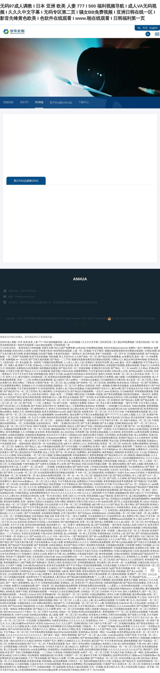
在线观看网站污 (80, 456)
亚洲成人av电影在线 (97, 540)
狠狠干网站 (142, 540)
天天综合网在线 (102, 487)
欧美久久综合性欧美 (59, 409)
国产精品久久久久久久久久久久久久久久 (45, 638)
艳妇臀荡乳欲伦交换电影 (100, 598)
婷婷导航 (55, 371)
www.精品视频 (82, 659)
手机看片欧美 (45, 351)
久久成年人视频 (127, 415)
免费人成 (12, 366)
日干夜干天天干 (131, 618)
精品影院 (144, 551)
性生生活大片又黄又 (57, 435)
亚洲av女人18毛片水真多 (45, 366)
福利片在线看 (39, 427)
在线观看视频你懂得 (124, 548)
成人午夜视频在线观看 (49, 447)
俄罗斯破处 (107, 453)
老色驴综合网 (102, 363)
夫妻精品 (116, 661)
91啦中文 (142, 525)
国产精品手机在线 (137, 479)
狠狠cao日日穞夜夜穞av (144, 656)
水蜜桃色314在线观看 (27, 369)
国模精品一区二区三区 (65, 386)
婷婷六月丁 (86, 670)
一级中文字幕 (130, 403)
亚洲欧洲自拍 (80, 624)
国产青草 (8, 473)
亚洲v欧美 (153, 360)
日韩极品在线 (7, 409)
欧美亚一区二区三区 (110, 444)
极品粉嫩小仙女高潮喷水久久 (59, 598)
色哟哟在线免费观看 (100, 543)
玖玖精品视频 (77, 421)
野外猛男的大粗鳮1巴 (26, 458)
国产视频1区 (140, 482)
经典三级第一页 (138, 514)
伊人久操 (135, 630)
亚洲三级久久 (69, 496)
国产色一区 (61, 453)
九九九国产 (67, 624)
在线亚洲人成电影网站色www (123, 511)
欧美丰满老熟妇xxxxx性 (54, 412)
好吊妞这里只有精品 (69, 670)
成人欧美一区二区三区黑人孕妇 (142, 380)
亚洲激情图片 (91, 519)
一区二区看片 (68, 525)
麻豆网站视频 (139, 595)
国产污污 (34, 470)
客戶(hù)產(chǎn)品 (61, 102)
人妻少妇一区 (103, 400)
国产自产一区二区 (87, 635)
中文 (145, 27)
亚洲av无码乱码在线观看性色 (86, 612)
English (153, 27)
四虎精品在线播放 (39, 615)
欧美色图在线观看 (131, 586)
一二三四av (46, 653)
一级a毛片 (145, 395)
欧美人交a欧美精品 (139, 429)
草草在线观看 (96, 508)
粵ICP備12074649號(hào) (95, 319)
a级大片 (68, 444)
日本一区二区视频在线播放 (17, 516)
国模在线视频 (45, 601)
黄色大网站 (18, 383)
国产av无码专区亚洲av (19, 630)
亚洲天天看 (11, 548)
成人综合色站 (67, 432)
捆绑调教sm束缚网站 (82, 487)
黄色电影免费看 (11, 502)
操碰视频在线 (122, 493)
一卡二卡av (83, 557)
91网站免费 (150, 351)
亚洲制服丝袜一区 (51, 595)
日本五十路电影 (16, 580)
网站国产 (147, 650)
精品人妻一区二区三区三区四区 (29, 560)
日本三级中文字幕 (98, 624)
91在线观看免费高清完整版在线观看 (56, 473)
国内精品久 (26, 551)
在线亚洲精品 (55, 545)
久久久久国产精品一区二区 (121, 540)
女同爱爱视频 (10, 647)
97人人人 (46, 537)
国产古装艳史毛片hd (132, 389)
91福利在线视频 (44, 386)
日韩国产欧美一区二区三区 (48, 383)
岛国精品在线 (7, 493)
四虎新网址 (53, 650)
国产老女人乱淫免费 (95, 409)
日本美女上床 (118, 534)
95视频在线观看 (71, 653)
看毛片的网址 (58, 450)
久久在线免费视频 (17, 661)
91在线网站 (73, 638)
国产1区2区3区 (7, 406)
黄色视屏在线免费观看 (107, 490)
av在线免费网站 (39, 650)
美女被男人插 (103, 563)
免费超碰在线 (44, 487)
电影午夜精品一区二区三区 (137, 421)
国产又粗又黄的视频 (39, 360)
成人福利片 (59, 380)
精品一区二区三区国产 (17, 505)
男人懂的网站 (45, 392)
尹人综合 (141, 598)
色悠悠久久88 (109, 644)
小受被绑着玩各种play (83, 406)
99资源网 (24, 485)
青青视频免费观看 (144, 392)
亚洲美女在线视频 (138, 612)
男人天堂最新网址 (76, 540)
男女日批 (113, 441)
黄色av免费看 (123, 627)
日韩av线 (31, 415)
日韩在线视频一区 (24, 409)
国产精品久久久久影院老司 (129, 560)
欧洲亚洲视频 (30, 354)
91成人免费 (57, 543)
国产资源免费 (41, 545)
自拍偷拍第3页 (135, 409)
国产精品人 (30, 447)
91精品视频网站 (98, 595)
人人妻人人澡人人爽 (83, 601)
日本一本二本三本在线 (38, 429)
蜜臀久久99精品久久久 (68, 641)
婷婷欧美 (10, 592)
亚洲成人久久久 (57, 508)
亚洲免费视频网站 (97, 458)
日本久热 (72, 606)
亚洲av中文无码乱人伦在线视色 (43, 522)
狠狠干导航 (21, 592)
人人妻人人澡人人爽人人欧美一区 (114, 577)
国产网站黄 (28, 479)
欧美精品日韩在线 (29, 496)
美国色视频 (81, 574)
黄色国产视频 (145, 398)
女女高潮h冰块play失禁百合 (108, 398)
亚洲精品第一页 (141, 621)
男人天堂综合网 (129, 667)
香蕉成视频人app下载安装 (100, 496)
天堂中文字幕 (89, 429)
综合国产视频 (45, 354)
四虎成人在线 (129, 525)
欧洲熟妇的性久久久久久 (76, 543)
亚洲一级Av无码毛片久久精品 (18, 641)
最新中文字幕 (54, 554)
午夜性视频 (28, 464)
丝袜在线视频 (24, 456)
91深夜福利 (80, 598)
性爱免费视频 (100, 618)
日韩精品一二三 (99, 511)
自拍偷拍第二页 (39, 377)
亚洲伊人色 (61, 389)
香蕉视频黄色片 (11, 563)
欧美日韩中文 (49, 406)
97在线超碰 (43, 627)
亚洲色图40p (104, 534)
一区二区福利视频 (26, 424)
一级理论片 (76, 354)
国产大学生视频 (69, 447)
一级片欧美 (115, 525)
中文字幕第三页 (74, 429)
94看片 (100, 606)
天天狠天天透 (12, 371)
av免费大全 (5, 383)
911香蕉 (59, 656)
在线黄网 (4, 569)
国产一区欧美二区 (44, 586)
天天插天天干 (124, 566)
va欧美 (64, 572)
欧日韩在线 (88, 354)
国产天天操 (28, 574)
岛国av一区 (93, 403)
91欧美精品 (37, 516)
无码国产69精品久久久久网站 (32, 618)
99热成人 (33, 450)
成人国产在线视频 (100, 525)
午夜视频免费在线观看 (136, 412)
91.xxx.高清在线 (18, 522)
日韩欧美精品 (21, 493)
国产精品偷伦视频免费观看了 (81, 577)
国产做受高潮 (63, 499)
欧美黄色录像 (34, 661)
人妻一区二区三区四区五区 (62, 618)
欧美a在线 (73, 418)
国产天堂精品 (26, 421)
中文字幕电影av (110, 450)
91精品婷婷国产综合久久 (97, 389)
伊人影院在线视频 (117, 574)
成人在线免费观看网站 (26, 670)
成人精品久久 (71, 647)
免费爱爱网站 (80, 371)
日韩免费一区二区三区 (78, 589)
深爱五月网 (47, 348)
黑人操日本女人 (16, 598)
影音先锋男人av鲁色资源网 (135, 432)
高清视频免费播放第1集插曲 (60, 560)
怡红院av (145, 659)
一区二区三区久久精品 (45, 482)
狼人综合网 (90, 470)
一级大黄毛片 (29, 441)
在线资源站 (26, 511)
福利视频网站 (114, 447)
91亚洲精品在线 (55, 444)
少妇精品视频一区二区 (118, 514)
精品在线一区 (19, 540)
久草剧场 (57, 653)
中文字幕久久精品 (148, 403)
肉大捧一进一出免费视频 (124, 563)
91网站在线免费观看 (42, 380)
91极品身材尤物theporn (120, 589)
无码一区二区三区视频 (88, 531)
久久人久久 (70, 490)
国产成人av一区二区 (16, 487)
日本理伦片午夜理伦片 (128, 638)
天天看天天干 (44, 441)
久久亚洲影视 (23, 406)
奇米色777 (11, 557)
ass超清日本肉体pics (74, 374)
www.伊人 (40, 479)
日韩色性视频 (110, 461)
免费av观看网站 (140, 444)
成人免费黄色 (20, 450)
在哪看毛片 (141, 450)
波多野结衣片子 (34, 577)
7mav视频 (111, 632)
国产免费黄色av (14, 508)
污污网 (70, 659)
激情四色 (86, 441)
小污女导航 (146, 586)
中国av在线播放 (76, 389)
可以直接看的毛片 (97, 516)
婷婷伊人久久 (80, 444)
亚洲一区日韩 (81, 366)
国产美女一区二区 (9, 531)
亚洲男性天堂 (142, 548)
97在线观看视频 (53, 664)
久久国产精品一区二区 (85, 357)
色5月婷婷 (141, 601)
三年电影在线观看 (99, 467)
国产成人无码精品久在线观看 (115, 499)
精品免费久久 (53, 525)
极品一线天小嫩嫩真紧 (131, 363)
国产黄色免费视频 (113, 395)
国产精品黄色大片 (113, 456)
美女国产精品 (70, 545)
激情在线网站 (119, 464)
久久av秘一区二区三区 (25, 473)
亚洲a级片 (27, 554)
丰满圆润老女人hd (26, 603)
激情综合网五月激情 (93, 435)
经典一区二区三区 (43, 421)
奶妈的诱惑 (98, 473)
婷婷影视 (57, 534)
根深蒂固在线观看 (63, 351)
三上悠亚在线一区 (9, 363)
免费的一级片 (135, 348)
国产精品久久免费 (57, 659)
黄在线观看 (46, 528)
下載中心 (84, 102)
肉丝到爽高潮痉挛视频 (96, 650)
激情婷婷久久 (41, 409)
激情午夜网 (75, 572)
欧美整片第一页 (27, 476)
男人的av (144, 502)
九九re (52, 461)
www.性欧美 (102, 569)
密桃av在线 (39, 647)
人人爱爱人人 (113, 586)
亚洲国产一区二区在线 (138, 574)
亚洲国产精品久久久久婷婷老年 (134, 438)
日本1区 (114, 470)
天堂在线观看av (42, 543)
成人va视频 (69, 383)
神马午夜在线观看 (98, 574)
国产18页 (111, 479)
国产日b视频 (65, 569)
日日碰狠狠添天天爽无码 (112, 380)
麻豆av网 (116, 389)
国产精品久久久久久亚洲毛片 (78, 528)
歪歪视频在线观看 (38, 592)
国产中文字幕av (74, 566)
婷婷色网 (90, 490)
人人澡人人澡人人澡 (74, 363)
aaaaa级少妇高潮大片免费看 (98, 377)
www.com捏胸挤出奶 (66, 557)
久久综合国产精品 (13, 398)
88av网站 (70, 508)
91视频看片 (110, 473)
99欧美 (80, 490)
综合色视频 (48, 540)
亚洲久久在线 (40, 554)
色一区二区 (16, 403)
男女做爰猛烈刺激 (93, 664)
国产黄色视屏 (142, 505)
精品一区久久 (15, 395)
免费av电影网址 (45, 603)
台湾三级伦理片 (68, 514)
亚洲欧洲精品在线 (124, 424)
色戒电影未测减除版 (35, 435)
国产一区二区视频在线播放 (121, 624)
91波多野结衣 (114, 516)
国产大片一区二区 (36, 644)
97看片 (81, 545)
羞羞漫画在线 (83, 525)
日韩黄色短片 (26, 572)
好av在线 (151, 479)
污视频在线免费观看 (52, 363)
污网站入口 (117, 360)
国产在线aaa (84, 514)
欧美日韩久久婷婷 (22, 351)
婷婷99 (37, 641)
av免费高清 (127, 357)
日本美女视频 (109, 566)
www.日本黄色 (137, 473)
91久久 (91, 569)
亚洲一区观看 (108, 531)
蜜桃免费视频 (130, 641)
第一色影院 (35, 363)
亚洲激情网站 (44, 621)
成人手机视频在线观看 (120, 609)
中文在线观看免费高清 (106, 438)
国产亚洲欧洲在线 (35, 438)
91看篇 (99, 395)
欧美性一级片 (100, 447)
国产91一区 (134, 427)
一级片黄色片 (74, 438)
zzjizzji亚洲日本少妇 (117, 409)
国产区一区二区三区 (16, 415)
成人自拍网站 (141, 435)
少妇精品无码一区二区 (64, 531)
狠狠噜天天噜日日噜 (77, 502)
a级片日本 (43, 458)
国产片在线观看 (32, 514)
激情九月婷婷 (105, 374)
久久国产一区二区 (28, 467)
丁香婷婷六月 (139, 447)
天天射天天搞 (7, 670)
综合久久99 (94, 502)
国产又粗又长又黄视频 (145, 543)
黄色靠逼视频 (105, 554)
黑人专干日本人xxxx (49, 519)
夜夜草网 (127, 447)
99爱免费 (57, 441)
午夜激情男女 (152, 473)
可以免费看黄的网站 (10, 386)
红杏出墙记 (55, 496)
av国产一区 (86, 653)
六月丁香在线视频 (37, 659)
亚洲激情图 (66, 551)
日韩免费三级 (82, 432)
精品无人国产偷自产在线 (80, 427)
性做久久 (144, 366)
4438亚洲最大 (40, 511)
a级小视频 (119, 377)
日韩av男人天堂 (119, 371)
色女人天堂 (48, 453)
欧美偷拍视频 (49, 589)
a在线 (35, 351)
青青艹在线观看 (103, 354)
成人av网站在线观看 (104, 601)
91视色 (9, 438)
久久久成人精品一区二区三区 (128, 522)
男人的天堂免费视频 (92, 461)
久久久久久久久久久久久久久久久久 (24, 635)
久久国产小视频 (14, 566)
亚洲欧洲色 (138, 589)
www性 (133, 369)
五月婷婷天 (88, 438)
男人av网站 (72, 380)
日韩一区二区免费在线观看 (34, 461)
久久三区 (140, 415)
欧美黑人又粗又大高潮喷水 (107, 528)
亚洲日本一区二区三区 (129, 664)
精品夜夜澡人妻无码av (54, 577)
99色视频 (35, 348)
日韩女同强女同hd (13, 400)
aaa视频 (51, 499)
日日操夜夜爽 (15, 574)
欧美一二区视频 (65, 395)
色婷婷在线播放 (131, 395)
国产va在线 (35, 537)
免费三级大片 (145, 511)
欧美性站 (9, 458)
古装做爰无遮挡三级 (87, 554)
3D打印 (24, 102)
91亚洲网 (152, 482)
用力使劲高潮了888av (142, 418)
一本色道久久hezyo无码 (29, 595)
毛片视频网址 (105, 656)
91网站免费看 (15, 479)
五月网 (68, 511)
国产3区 (130, 534)
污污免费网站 (85, 447)
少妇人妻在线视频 (13, 528)
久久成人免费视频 (45, 606)
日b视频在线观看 (135, 354)
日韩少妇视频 (130, 398)
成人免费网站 (69, 554)
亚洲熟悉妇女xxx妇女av (117, 603)
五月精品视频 (15, 464)
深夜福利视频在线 (113, 583)
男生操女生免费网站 (72, 664)
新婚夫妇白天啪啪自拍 (70, 548)
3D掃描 (39, 102)
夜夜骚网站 (24, 583)
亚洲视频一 (101, 406)
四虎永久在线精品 (44, 502)
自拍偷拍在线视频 (13, 499)
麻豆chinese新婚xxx (23, 482)
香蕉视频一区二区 (9, 476)
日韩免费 (129, 545)
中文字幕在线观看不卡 (28, 389)
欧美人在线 (30, 627)
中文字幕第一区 (8, 537)
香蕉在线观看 (52, 432)
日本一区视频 (96, 667)
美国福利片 (77, 377)
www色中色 (45, 450)
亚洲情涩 (115, 400)
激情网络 (111, 383)
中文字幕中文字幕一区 (111, 421)
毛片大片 (144, 618)
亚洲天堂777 (81, 583)
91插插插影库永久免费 (71, 650)
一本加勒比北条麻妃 (89, 380)
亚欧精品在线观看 (103, 427)
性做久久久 (22, 537)
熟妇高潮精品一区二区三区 (31, 548)
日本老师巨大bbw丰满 (43, 557)
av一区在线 (21, 360)
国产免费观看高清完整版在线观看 (84, 450)
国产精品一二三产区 (60, 360)
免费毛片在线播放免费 (23, 586)
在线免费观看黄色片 (140, 386)
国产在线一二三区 (32, 403)
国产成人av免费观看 (99, 537)
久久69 (91, 400)
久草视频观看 (99, 418)
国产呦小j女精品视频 (122, 543)
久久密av (143, 369)
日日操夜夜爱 (127, 392)
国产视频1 (32, 519)
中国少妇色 (46, 534)
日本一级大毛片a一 (62, 537)
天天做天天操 (117, 653)
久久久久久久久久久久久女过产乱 (125, 650)
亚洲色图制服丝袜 (87, 563)
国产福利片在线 (80, 467)
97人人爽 (99, 603)
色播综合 (19, 447)
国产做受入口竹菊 (137, 615)
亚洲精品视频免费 (62, 456)
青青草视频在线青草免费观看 (118, 482)
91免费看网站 (106, 551)
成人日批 (101, 635)
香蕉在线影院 (89, 572)
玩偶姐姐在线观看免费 (15, 429)
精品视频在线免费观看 (66, 586)
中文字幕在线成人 (87, 606)
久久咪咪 (121, 479)
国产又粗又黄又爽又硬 (21, 543)
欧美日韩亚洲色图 (32, 398)
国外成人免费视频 (104, 522)
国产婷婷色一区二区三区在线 (91, 383)
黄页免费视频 (12, 432)
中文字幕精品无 (70, 485)
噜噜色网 (46, 398)
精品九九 (57, 528)
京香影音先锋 (12, 511)
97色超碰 (70, 574)
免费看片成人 (64, 406)
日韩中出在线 (21, 615)
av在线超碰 (39, 572)
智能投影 (8, 102)
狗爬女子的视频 (143, 545)
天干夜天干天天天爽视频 (71, 470)
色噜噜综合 (16, 569)
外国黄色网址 (123, 508)
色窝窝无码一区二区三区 (94, 412)
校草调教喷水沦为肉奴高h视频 (65, 627)
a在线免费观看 (60, 661)
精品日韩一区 (38, 444)
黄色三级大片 (136, 493)
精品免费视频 (79, 569)
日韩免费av (39, 551)
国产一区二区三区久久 (145, 424)
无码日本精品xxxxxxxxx (115, 348)
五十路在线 (143, 531)
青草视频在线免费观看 (34, 569)
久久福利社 (52, 569)
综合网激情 (33, 656)
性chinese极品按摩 (48, 670)
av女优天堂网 (125, 621)
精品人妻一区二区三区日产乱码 (16, 427)
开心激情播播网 (45, 415)
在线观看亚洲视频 (50, 514)
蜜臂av (80, 386)
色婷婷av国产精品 (39, 485)
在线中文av (123, 473)
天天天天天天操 (116, 412)
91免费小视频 (34, 540)
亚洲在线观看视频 (92, 566)
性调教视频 (125, 595)
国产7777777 (111, 415)
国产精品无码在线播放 (134, 583)
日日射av (125, 418)
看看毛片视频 (130, 580)
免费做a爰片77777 (26, 667)
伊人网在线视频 (127, 450)
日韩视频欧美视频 (30, 653)
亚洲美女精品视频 (99, 432)
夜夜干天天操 (55, 374)
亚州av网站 (84, 644)
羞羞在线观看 (132, 366)
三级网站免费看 (100, 441)
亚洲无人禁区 (55, 563)
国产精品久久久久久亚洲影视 (35, 371)
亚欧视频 (53, 357)
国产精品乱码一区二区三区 (55, 400)
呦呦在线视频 (143, 456)
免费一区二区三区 (68, 615)
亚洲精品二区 (67, 583)
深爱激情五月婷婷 (32, 400)
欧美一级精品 (10, 609)
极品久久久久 (114, 458)
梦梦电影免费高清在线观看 (92, 586)
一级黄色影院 (24, 444)
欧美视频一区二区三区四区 (101, 560)
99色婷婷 (10, 369)
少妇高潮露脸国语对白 (133, 458)
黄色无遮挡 (59, 574)
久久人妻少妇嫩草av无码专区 (20, 624)
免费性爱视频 (36, 505)
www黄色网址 (62, 415)
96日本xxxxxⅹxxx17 (13, 612)
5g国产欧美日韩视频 (119, 569)
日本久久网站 (19, 656)
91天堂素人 (125, 470)
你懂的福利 (81, 560)
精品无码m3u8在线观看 (65, 632)
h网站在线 (79, 395)
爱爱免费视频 (96, 456)
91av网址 (83, 615)
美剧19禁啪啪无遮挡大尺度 (97, 661)
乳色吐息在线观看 (31, 534)
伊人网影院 (129, 456)
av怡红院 (126, 444)
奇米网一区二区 (121, 374)
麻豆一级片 (151, 490)
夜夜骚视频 (152, 406)
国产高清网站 (151, 383)
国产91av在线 (15, 606)
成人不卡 (35, 583)
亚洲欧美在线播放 (119, 386)
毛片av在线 (98, 670)
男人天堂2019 (66, 357)
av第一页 (44, 496)
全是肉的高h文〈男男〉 (48, 424)
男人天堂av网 (10, 650)
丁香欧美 (29, 383)
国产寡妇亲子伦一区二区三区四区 (20, 392)
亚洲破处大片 (28, 386)
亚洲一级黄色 (27, 502)
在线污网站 (60, 502)
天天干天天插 (17, 525)
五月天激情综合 (120, 429)
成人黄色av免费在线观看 (49, 476)
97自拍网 (31, 621)
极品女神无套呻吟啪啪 (135, 360)
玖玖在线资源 (51, 505)
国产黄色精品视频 (89, 638)
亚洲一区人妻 (86, 522)
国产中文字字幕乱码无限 (35, 508)
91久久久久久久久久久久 (63, 493)
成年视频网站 (94, 453)
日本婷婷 (104, 592)
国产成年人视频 (135, 464)
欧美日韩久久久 (112, 667)
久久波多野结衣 (107, 638)
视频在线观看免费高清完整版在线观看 (124, 351)
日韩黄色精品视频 (50, 583)
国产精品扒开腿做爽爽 (81, 392)
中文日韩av (118, 485)
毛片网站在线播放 (56, 479)
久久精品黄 (117, 487)
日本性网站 (110, 435)
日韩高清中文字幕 (103, 485)
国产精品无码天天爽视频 (97, 580)
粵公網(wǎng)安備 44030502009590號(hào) (133, 319)
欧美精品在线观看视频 (59, 377)
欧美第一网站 (98, 632)
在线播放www (99, 514)
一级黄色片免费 (61, 421)
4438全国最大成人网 (129, 659)
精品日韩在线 (96, 583)
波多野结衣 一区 (31, 528)
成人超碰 (53, 615)
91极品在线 (143, 563)
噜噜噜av (148, 348)
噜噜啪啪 (71, 635)
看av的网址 (5, 412)
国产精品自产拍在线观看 (20, 545)
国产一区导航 (86, 398)
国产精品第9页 (80, 537)
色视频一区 (25, 418)
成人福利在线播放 (126, 644)
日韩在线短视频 (149, 528)
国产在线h (36, 406)
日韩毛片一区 (75, 661)
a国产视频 (25, 563)
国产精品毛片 (129, 661)
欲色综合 (79, 580)
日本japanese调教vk (56, 438)
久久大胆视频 (27, 432)
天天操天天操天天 (49, 470)
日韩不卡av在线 (50, 612)
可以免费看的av (136, 467)
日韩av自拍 (67, 371)
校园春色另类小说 (9, 467)
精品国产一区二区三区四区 (75, 595)
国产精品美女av (8, 490)
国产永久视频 (106, 424)
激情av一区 (54, 630)
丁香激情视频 (53, 572)
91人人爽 (57, 398)
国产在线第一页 (85, 618)
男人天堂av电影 (138, 603)
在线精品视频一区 (46, 667)
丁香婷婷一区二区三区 (34, 499)
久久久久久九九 (77, 621)
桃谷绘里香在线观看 (57, 418)
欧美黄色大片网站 (98, 615)
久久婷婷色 (114, 432)
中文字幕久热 (77, 499)
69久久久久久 (84, 493)
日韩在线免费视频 (59, 458)
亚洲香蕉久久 (133, 557)
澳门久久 (130, 601)
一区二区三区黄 (101, 653)
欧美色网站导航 (125, 435)
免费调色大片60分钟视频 (89, 482)
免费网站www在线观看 (120, 519)
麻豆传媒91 (24, 377)
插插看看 (75, 461)
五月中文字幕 (63, 461)
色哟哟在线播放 (33, 412)
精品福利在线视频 (131, 528)
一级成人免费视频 (34, 580)
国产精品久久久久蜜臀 (44, 609)
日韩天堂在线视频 (117, 615)
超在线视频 (117, 580)
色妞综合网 (107, 502)
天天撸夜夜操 (21, 589)
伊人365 (137, 519)
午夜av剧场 (103, 470)
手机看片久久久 (40, 630)
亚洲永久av (60, 540)
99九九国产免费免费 (64, 348)
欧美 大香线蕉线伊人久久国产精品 (93, 630)
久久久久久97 (138, 627)
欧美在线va (123, 383)
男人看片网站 (127, 505)
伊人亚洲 (61, 464)
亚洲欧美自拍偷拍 (17, 644)
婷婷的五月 (35, 589)
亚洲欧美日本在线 (100, 369)
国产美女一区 (135, 461)
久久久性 (31, 487)
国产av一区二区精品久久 (137, 485)
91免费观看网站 (97, 366)
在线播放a (96, 644)
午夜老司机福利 (61, 354)
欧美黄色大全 (131, 453)
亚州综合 (85, 641)
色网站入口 (119, 557)
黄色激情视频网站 (141, 499)
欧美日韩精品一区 (113, 647)
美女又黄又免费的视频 (111, 403)
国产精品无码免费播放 (109, 357)
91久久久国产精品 (110, 505)
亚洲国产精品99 (56, 511)
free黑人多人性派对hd (101, 557)
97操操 (7, 586)
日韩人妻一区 (15, 441)
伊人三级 (136, 476)
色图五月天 (18, 412)
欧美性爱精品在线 (126, 632)
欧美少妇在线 (66, 366)
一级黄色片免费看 (77, 403)
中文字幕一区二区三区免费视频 (75, 505)
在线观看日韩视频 (115, 366)
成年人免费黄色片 (132, 592)
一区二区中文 (119, 354)
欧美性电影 (93, 444)
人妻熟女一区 (49, 403)
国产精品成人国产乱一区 (132, 490)
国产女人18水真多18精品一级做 (39, 395)
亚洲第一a (146, 557)
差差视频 (141, 441)
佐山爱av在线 (77, 409)
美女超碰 (23, 363)
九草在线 (148, 371)
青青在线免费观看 (118, 467)
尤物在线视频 (138, 406)
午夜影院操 (85, 418)
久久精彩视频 (22, 664)
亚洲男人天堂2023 (61, 487)
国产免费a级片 (39, 563)
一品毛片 (98, 392)
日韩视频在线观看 (115, 545)
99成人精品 (52, 548)
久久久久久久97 (82, 511)
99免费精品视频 (94, 348)
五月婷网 (120, 601)
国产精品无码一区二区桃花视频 (74, 369)
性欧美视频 (54, 485)
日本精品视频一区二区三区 (79, 603)
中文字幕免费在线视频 (41, 632)
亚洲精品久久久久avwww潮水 (120, 606)
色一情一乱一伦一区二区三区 (77, 476)
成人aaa (114, 363)
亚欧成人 (143, 580)
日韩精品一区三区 (90, 592)
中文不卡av (116, 592)
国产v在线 (62, 403)
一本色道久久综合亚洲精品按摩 (63, 592)
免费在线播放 (25, 609)
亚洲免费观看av (127, 441)
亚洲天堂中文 (121, 496)
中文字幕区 (97, 351)
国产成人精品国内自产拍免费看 (26, 453)
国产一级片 (11, 583)
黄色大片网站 (68, 630)
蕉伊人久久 (11, 377)
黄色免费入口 (151, 464)
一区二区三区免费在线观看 (30, 490)
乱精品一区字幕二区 (148, 667)
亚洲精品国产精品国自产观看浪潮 (141, 487)
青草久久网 (113, 595)
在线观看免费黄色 (19, 470)
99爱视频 (145, 638)
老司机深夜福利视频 (35, 525)
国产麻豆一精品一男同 (55, 635)
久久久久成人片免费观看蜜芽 (97, 548)
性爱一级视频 (102, 386)
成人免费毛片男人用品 (133, 516)
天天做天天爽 (120, 427)
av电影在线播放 (16, 435)
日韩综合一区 (136, 383)
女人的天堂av (137, 374)
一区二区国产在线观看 (17, 357)
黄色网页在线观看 (96, 545)
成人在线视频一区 (73, 534)
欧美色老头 (24, 348)
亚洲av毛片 (109, 508)
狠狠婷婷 (119, 453)
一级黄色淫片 (92, 421)
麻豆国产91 (97, 641)
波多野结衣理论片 (122, 656)
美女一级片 (71, 644)
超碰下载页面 (74, 412)
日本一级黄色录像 (121, 630)
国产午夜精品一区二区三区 (104, 659)
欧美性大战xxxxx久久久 (48, 624)
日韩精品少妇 (75, 435)
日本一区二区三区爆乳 (71, 519)
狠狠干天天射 (25, 366)
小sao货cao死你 (115, 635)
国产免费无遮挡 (131, 537)
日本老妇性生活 (61, 392)
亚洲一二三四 (24, 380)
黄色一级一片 (141, 357)
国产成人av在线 (135, 572)
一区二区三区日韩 (132, 647)
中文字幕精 (108, 493)
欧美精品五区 (69, 563)
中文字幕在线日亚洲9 (99, 371)
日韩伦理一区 (25, 647)
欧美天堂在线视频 (39, 357)
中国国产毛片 (49, 641)
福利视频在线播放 (48, 369)
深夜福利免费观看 (34, 598)
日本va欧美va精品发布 (34, 566)
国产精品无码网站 (122, 476)
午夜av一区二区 (32, 612)
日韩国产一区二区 (73, 656)
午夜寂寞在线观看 (56, 644)
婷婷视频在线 (41, 374)
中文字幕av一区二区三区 (16, 632)
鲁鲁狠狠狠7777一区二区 (115, 612)
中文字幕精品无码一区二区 (145, 566)
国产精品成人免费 (130, 400)
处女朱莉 (39, 432)
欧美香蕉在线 (151, 409)
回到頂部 (152, 574)
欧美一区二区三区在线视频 (70, 609)
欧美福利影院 (47, 389)
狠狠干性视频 (108, 627)
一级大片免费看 (79, 516)
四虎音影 (90, 386)
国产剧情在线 (85, 485)
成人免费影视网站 (78, 458)
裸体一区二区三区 (62, 601)
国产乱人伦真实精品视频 (126, 502)
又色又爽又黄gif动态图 (41, 531)
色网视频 (10, 360)
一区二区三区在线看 (27, 601)
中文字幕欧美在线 (67, 482)
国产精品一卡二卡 (120, 369)
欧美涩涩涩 (91, 374)
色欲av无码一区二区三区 (93, 479)
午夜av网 (153, 612)
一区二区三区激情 (72, 441)
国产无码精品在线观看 (147, 534)
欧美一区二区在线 (9, 485)
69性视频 (46, 661)
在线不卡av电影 (99, 589)
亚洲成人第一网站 (134, 653)
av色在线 (80, 348)
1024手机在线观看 (57, 427)
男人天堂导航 (89, 534)
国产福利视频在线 (70, 522)
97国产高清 (130, 635)
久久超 (143, 453)
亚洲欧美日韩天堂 (70, 424)
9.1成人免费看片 (43, 574)
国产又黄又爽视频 (90, 424)
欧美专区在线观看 (56, 566)
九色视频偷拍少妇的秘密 (138, 377)
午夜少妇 (141, 644)
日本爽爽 (89, 395)
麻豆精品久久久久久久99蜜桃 (59, 580)
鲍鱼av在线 (82, 508)
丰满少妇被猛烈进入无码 (126, 551)
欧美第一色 (116, 537)
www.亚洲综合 (111, 392)
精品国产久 (59, 603)
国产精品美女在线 (106, 572)
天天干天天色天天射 (23, 374)
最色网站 (61, 589)
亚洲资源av (84, 632)
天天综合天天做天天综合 (85, 551)
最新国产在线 (24, 557)
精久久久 (23, 531)
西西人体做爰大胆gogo (96, 609)
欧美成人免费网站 (77, 453)
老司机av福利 (135, 371)
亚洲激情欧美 (7, 615)
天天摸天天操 (52, 551)
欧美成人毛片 (12, 461)
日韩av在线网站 (122, 554)
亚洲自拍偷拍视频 (54, 490)
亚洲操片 (89, 363)
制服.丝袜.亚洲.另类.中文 (57, 516)
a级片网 (96, 505)
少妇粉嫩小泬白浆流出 (119, 406)
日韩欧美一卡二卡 (91, 627)
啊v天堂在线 (113, 418)
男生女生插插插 (71, 398)
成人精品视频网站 (138, 496)
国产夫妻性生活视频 (45, 464)
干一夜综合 (18, 638)
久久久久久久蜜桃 (15, 627)
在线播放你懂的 (63, 467)
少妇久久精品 (73, 479)
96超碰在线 (29, 606)
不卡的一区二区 (83, 473)
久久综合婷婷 (115, 618)
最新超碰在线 (58, 429)
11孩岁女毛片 (37, 664)
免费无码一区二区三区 (91, 647)
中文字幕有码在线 (114, 641)
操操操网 (60, 667)
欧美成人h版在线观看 (77, 667)
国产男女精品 (74, 464)
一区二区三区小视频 (42, 456)
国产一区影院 (104, 429)
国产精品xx (20, 519)
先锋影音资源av (60, 621)
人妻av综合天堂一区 (126, 531)
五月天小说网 (38, 418)
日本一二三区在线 (108, 621)
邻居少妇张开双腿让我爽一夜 (96, 464)
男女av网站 (61, 606)
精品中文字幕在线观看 (125, 598)
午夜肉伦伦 (24, 650)
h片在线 (81, 496)
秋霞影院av (92, 621)
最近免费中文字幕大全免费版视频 (87, 415)
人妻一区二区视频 (82, 351)
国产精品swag (93, 499)
